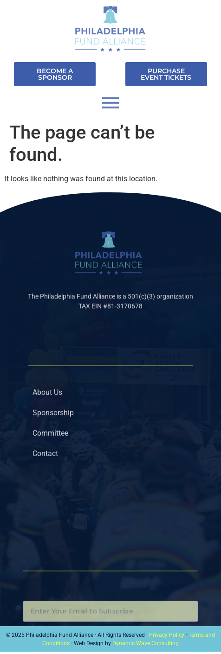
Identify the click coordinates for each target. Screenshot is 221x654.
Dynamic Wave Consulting (145, 643)
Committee (50, 458)
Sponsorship (53, 437)
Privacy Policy (166, 635)
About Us (47, 417)
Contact (45, 478)
